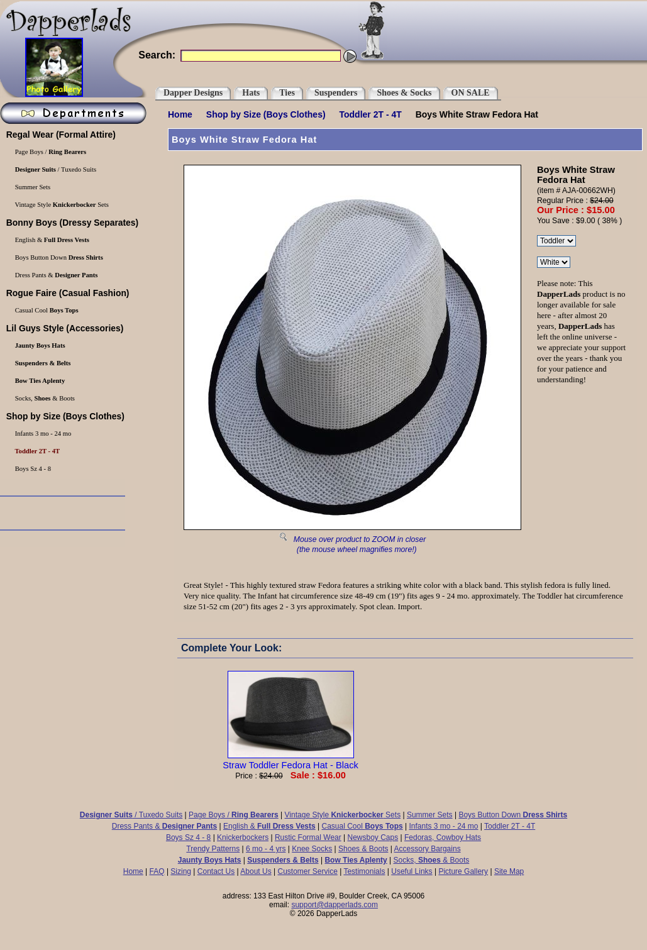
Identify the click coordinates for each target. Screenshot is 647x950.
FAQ (157, 871)
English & (269, 826)
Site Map (509, 871)
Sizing (180, 871)
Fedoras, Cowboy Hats (442, 837)
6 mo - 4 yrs (265, 848)
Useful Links (411, 871)
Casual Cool (362, 826)
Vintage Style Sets (343, 814)
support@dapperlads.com (334, 904)
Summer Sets (430, 814)
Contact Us (216, 871)
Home (180, 114)
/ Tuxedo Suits (131, 814)
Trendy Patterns (213, 848)
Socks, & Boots (432, 860)
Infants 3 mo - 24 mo (443, 826)
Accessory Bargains (427, 848)
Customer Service (307, 871)
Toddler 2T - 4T (371, 114)
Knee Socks (312, 848)
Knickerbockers (242, 837)
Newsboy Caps (373, 837)
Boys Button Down (512, 814)
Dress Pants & (164, 826)
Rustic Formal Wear (308, 837)
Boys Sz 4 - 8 (188, 837)
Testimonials (364, 871)
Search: (156, 55)
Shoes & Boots (363, 848)
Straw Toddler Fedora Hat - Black (290, 760)
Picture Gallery (463, 871)
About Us (255, 871)
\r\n (556, 240)
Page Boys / (234, 814)
